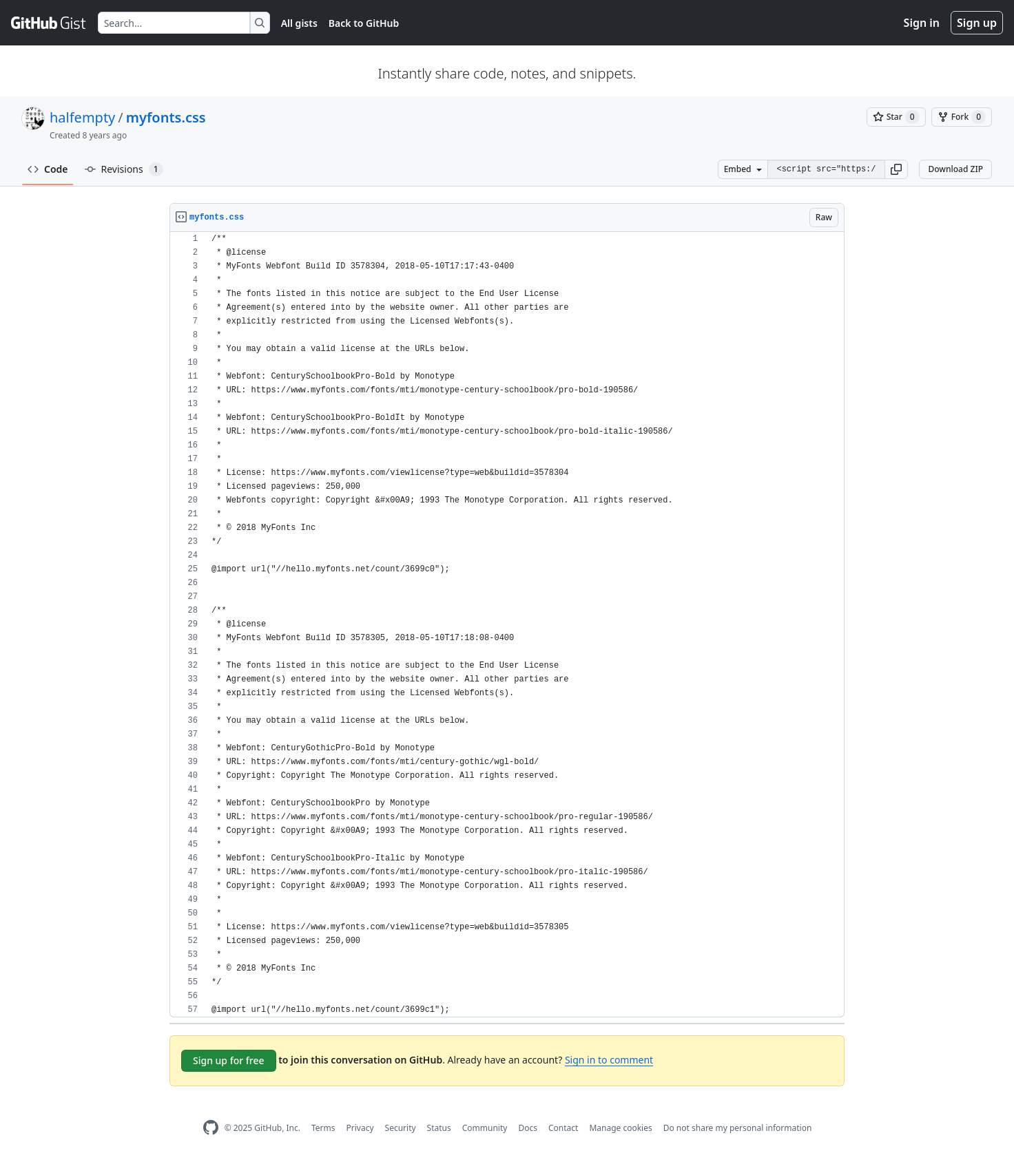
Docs (527, 1128)
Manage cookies (620, 1128)
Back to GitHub (364, 23)
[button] (896, 169)
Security (400, 1128)
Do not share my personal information (737, 1128)
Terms (323, 1128)
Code (48, 169)
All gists (299, 23)
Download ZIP (955, 169)
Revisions (124, 169)
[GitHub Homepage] (211, 1127)
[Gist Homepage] (49, 22)
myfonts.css (166, 117)
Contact (563, 1128)
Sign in (922, 22)
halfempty (82, 117)
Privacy (360, 1128)
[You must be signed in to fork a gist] (961, 117)
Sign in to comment (609, 1059)
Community (485, 1128)
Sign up (977, 22)
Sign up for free (229, 1060)
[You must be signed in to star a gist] (896, 117)
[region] (507, 624)
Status (439, 1128)
